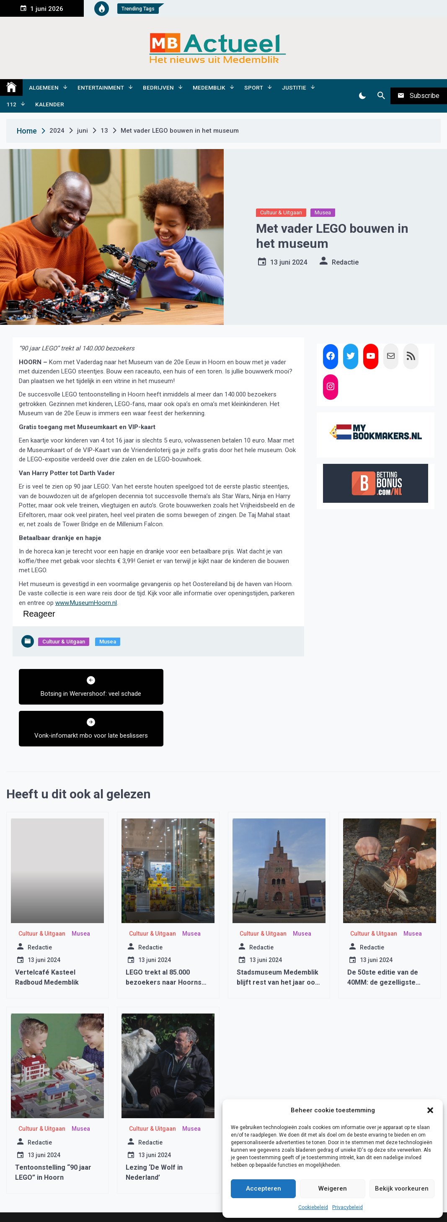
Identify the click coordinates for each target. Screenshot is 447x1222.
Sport (253, 87)
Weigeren (332, 1188)
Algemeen (44, 87)
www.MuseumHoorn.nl (86, 603)
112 (11, 104)
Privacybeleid (347, 1207)
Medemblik (209, 87)
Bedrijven (158, 87)
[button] (430, 1110)
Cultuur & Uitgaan (281, 212)
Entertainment (101, 87)
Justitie (294, 87)
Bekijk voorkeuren (402, 1188)
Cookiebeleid (313, 1207)
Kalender (49, 104)
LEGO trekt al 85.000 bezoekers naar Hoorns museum (164, 950)
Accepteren (263, 1188)
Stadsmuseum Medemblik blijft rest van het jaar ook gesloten (278, 950)
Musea (323, 212)
